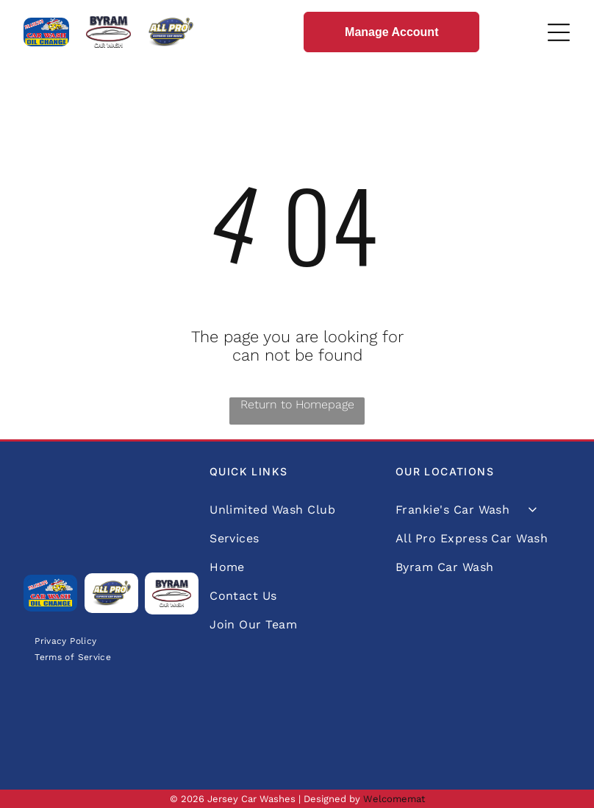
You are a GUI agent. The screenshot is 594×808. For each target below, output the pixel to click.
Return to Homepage (297, 404)
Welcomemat (394, 798)
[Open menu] (559, 32)
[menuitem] (65, 640)
